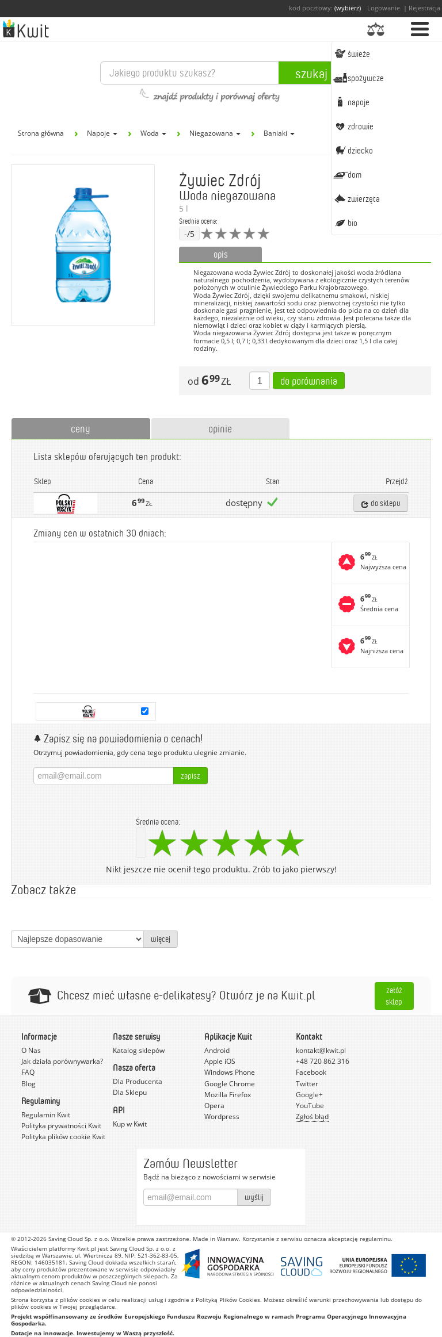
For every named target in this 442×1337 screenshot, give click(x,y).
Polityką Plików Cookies (228, 1300)
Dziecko (353, 150)
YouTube (310, 1105)
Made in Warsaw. (217, 1239)
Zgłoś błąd (312, 1116)
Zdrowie (353, 126)
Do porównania (308, 381)
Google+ (309, 1095)
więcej (160, 938)
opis (221, 254)
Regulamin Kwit (45, 1115)
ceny (80, 428)
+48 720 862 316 (322, 1061)
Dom (347, 174)
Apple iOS (219, 1061)
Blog (28, 1084)
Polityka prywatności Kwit (61, 1126)
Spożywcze (358, 77)
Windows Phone (229, 1072)
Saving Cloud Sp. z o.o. (78, 1239)
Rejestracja (424, 7)
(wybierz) (347, 7)
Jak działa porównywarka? (62, 1061)
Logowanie (383, 7)
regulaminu (375, 1239)
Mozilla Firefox (227, 1095)
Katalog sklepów (139, 1050)
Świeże (351, 53)
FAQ (28, 1072)
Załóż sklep (394, 995)
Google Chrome (229, 1084)
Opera (214, 1105)
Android (217, 1050)
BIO (345, 222)
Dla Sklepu (130, 1092)
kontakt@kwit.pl (321, 1050)
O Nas (31, 1050)
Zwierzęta (356, 198)
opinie (220, 428)
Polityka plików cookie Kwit (63, 1136)
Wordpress (221, 1116)
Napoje (351, 102)
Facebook (311, 1072)
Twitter (307, 1084)
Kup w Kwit (130, 1124)
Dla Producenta (137, 1081)
